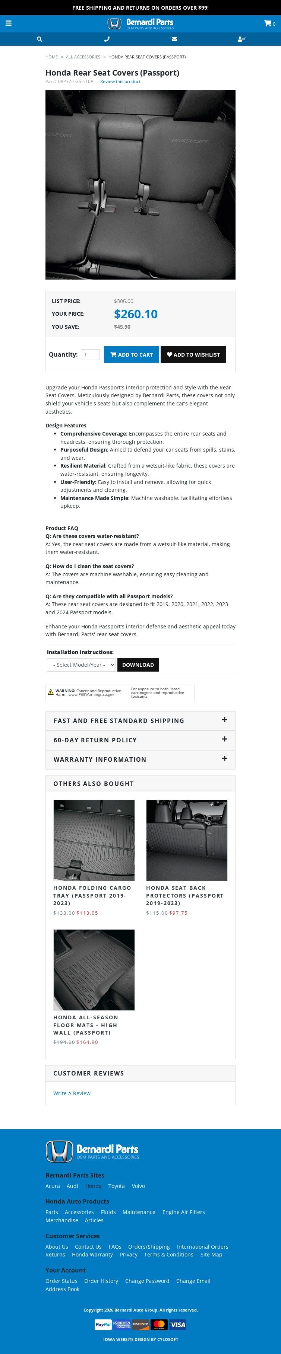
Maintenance (139, 1212)
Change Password (147, 1280)
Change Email (193, 1280)
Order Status (61, 1280)
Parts (51, 1212)
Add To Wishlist (193, 354)
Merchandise (61, 1220)
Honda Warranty (92, 1254)
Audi (72, 1185)
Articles (94, 1220)
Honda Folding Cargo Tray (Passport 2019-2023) (92, 895)
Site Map (211, 1254)
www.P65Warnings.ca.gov (91, 694)
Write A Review (72, 1093)
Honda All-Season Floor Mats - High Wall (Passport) (86, 1025)
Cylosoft (167, 1339)
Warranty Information (140, 759)
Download (138, 664)
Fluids (108, 1212)
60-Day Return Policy (140, 740)
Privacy (129, 1254)
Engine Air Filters (183, 1212)
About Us (56, 1246)
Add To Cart (131, 354)
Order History (101, 1280)
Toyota (116, 1185)
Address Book (62, 1289)
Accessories (79, 1212)
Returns (55, 1254)
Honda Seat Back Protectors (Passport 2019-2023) (185, 895)
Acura (52, 1185)
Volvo (138, 1185)
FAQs (115, 1246)
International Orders (202, 1246)
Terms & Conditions (168, 1254)
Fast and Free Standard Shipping (140, 721)
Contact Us (88, 1246)
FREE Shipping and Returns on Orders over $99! (140, 7)
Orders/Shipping (149, 1246)
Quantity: (63, 354)
